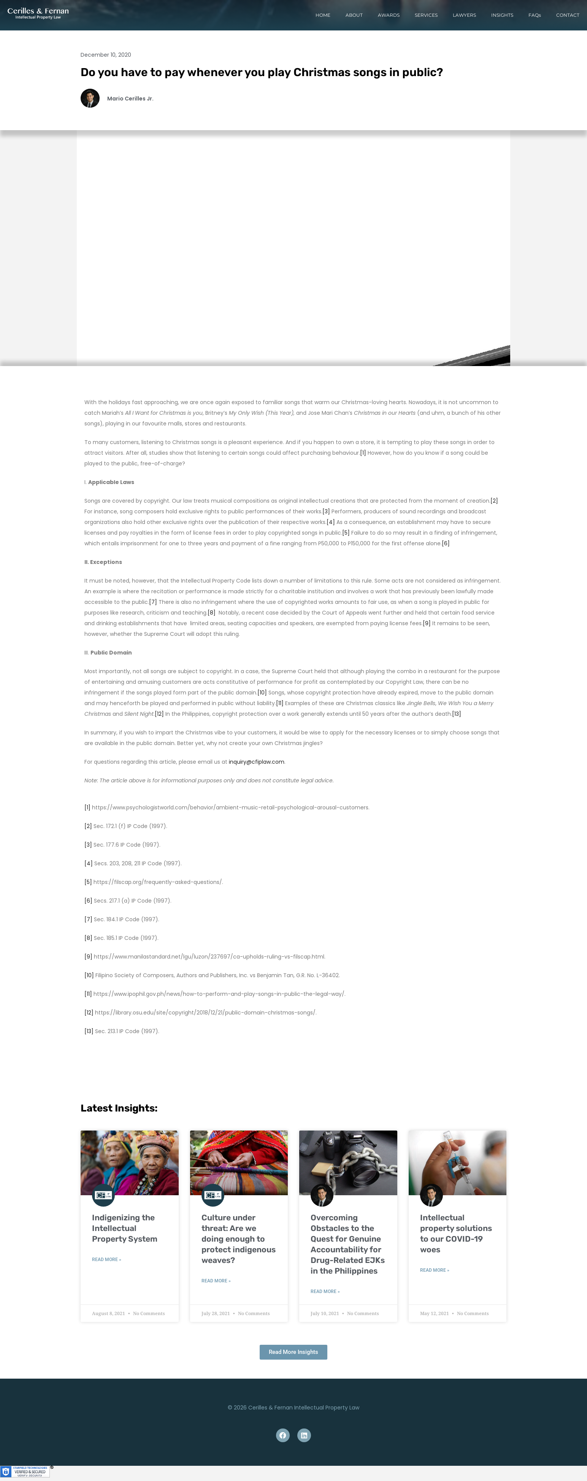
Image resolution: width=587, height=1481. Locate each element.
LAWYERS (464, 15)
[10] (262, 692)
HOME (323, 15)
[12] (159, 714)
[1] (363, 453)
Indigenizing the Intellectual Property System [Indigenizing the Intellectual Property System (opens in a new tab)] (124, 1228)
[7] (153, 602)
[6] (446, 543)
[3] (326, 511)
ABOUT (354, 15)
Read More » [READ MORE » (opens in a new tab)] (106, 1259)
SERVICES (426, 15)
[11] (280, 703)
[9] (427, 623)
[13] (456, 714)
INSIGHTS (502, 15)
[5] (346, 533)
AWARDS (389, 15)
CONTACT (567, 15)
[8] (212, 612)
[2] (494, 501)
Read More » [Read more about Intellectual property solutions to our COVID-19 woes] (434, 1270)
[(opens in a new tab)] (130, 1163)
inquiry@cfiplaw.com (256, 762)
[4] (331, 522)
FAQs (534, 15)
